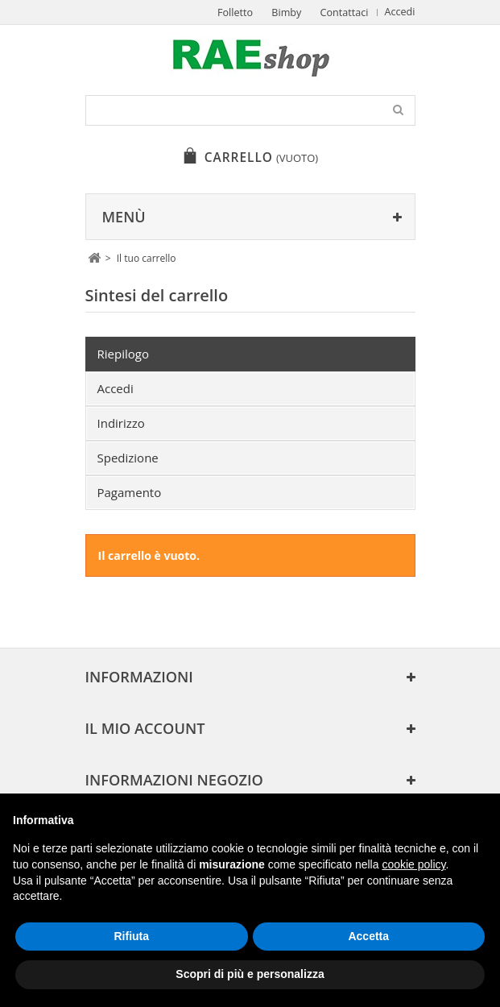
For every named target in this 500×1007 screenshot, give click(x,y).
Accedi (400, 12)
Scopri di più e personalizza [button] (250, 974)
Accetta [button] (368, 936)
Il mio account (145, 728)
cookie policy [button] (413, 864)
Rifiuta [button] (131, 936)
